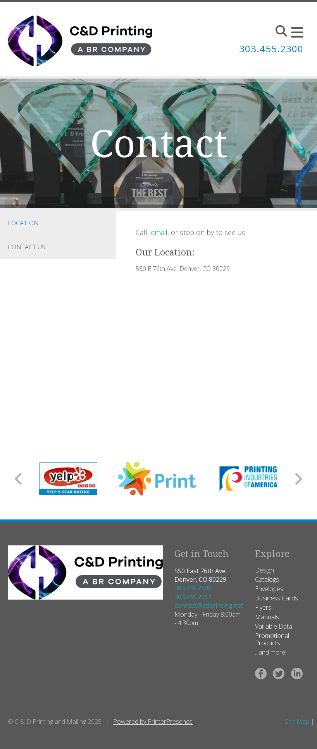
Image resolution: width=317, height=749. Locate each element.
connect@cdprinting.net (208, 605)
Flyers (263, 607)
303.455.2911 (193, 597)
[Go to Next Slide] (298, 479)
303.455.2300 (193, 588)
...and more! (270, 652)
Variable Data (273, 626)
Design (264, 570)
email (159, 232)
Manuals (267, 617)
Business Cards (276, 598)
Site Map (297, 721)
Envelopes (269, 588)
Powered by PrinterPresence (153, 721)
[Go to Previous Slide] (19, 479)
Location (23, 223)
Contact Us (26, 247)
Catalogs (267, 579)
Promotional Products (272, 639)
